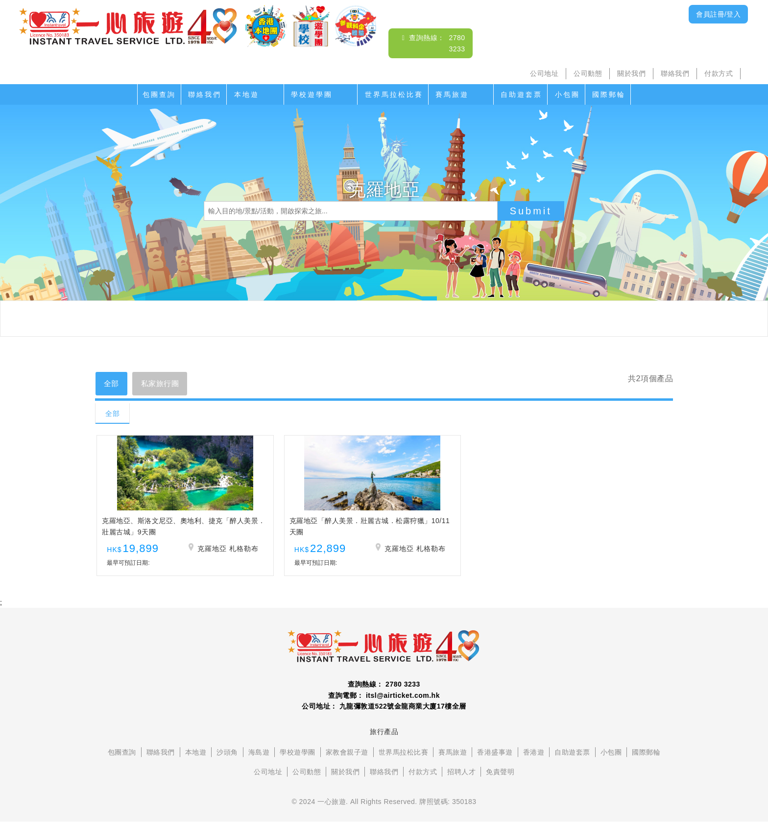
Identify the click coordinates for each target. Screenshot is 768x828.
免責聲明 (500, 778)
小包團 (567, 94)
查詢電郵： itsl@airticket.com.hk (384, 702)
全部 (113, 384)
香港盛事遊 (495, 758)
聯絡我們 (675, 73)
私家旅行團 (165, 384)
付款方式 (718, 73)
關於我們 (631, 73)
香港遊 (534, 758)
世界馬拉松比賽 (394, 94)
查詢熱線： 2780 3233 (384, 690)
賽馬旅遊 (452, 94)
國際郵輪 (608, 94)
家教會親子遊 (347, 758)
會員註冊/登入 (718, 14)
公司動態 (588, 73)
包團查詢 (159, 94)
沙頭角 (227, 758)
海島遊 (259, 758)
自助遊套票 (521, 94)
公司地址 (544, 73)
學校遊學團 (312, 94)
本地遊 (246, 94)
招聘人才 (461, 778)
